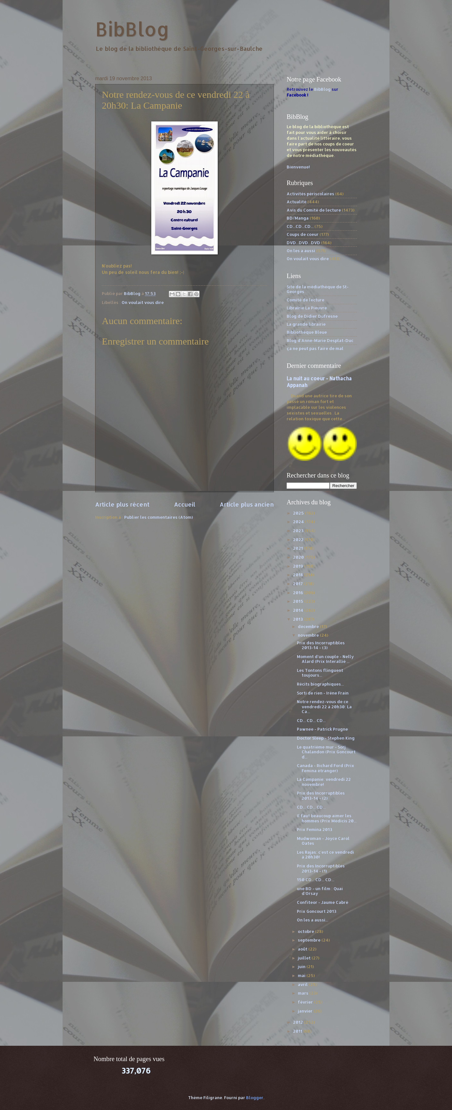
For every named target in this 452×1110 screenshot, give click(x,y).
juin (302, 966)
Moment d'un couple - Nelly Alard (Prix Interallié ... (325, 659)
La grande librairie (306, 324)
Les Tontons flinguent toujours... (320, 673)
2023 (299, 530)
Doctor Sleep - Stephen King (326, 738)
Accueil (184, 504)
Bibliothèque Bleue (307, 332)
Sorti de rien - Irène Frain (323, 692)
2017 (298, 583)
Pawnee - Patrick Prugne (322, 729)
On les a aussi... (312, 919)
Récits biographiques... (320, 684)
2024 (299, 521)
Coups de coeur (303, 234)
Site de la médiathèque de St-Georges (318, 289)
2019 (298, 566)
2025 (299, 513)
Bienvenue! (298, 166)
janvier (305, 1010)
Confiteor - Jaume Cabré (322, 902)
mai (302, 975)
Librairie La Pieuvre (307, 307)
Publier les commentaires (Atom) (158, 517)
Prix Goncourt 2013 (316, 911)
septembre (309, 940)
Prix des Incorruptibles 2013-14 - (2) (321, 795)
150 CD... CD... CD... (315, 879)
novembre (309, 635)
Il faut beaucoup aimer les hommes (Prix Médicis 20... (327, 818)
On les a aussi (301, 250)
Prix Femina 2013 (314, 829)
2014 (298, 610)
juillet (305, 957)
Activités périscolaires (310, 193)
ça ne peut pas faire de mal (315, 348)
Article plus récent (122, 504)
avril (303, 984)
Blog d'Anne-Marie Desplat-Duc (320, 340)
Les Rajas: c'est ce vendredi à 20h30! (325, 854)
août (303, 948)
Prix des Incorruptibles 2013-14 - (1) (321, 868)
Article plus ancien (247, 504)
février (306, 1002)
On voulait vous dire (143, 302)
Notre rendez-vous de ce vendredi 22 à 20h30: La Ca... (324, 706)
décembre (309, 626)
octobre (306, 931)
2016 (298, 592)
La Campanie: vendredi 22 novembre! (324, 782)
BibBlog (132, 29)
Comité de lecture (305, 299)
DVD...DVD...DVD (303, 242)
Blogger (254, 1097)
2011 (298, 1031)
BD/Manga (298, 218)
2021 (298, 548)
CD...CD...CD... (300, 226)
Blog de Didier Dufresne (312, 316)
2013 (298, 619)
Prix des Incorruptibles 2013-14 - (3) (321, 645)
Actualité (296, 201)
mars (303, 993)
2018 (298, 574)
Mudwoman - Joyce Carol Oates (323, 841)
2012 (298, 1022)
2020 (299, 557)
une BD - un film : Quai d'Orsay (320, 891)
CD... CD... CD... (311, 720)
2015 (298, 601)
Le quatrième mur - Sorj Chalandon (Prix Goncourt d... (326, 751)
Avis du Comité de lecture (314, 210)
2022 (299, 539)
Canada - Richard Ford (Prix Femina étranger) (325, 768)
